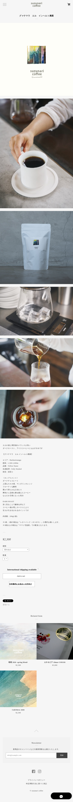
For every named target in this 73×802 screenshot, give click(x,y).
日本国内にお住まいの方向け (20, 584)
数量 (4, 555)
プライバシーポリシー (36, 780)
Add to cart (21, 576)
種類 (4, 546)
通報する (6, 605)
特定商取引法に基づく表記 (36, 784)
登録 (61, 755)
